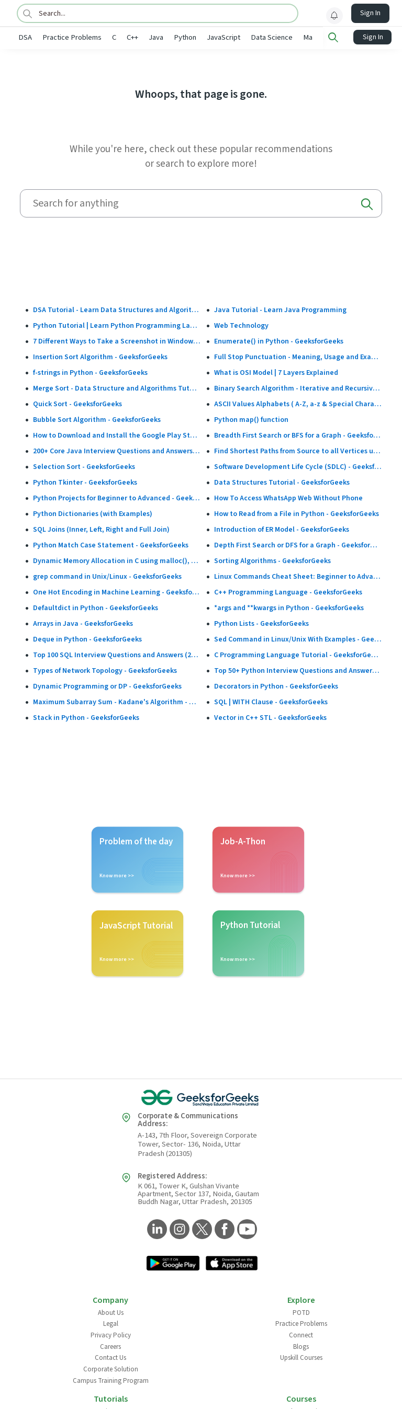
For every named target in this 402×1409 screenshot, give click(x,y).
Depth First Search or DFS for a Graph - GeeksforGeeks (298, 544)
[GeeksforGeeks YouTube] (245, 1229)
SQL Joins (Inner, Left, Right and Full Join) (101, 528)
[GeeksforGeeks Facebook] (223, 1229)
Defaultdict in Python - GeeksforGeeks (95, 607)
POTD (301, 1311)
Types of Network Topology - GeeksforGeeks (105, 670)
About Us (111, 1311)
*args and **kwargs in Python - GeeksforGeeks (289, 607)
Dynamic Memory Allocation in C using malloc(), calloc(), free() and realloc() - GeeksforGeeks (117, 560)
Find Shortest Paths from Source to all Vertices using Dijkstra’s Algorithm (298, 450)
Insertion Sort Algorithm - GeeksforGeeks (100, 356)
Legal (110, 1322)
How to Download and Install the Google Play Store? (117, 434)
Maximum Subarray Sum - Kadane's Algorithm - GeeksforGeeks (117, 701)
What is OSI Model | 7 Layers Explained (276, 371)
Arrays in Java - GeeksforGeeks (83, 622)
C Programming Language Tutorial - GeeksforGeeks (298, 654)
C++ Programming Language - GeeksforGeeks (288, 591)
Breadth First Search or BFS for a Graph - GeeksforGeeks (298, 434)
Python (185, 37)
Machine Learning (331, 37)
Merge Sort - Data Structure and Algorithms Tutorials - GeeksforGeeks (117, 387)
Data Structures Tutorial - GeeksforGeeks (282, 481)
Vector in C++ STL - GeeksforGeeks (270, 717)
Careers (110, 1345)
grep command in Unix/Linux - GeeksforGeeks (107, 575)
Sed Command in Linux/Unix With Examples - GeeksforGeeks (298, 638)
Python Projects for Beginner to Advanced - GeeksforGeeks (117, 497)
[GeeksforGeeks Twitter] (200, 1229)
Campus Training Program (111, 1379)
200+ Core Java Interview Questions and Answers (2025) (117, 450)
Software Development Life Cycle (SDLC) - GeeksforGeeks (298, 466)
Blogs (301, 1345)
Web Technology (241, 324)
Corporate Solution (110, 1368)
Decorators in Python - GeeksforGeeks (276, 685)
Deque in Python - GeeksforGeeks (87, 638)
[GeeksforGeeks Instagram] (178, 1229)
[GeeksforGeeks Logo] (201, 1097)
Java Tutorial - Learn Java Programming (280, 309)
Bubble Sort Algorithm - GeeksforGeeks (97, 419)
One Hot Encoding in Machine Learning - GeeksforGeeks (117, 591)
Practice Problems (72, 37)
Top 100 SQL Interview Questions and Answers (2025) (117, 654)
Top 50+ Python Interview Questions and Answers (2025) (298, 670)
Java (156, 37)
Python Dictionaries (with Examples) (92, 513)
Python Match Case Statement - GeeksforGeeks (110, 544)
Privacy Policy (111, 1334)
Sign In (370, 13)
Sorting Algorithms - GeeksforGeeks (272, 560)
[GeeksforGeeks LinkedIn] (155, 1229)
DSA (25, 37)
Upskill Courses (301, 1356)
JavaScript (223, 37)
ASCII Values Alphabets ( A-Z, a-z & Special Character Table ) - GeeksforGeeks (298, 403)
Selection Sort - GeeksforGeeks (84, 466)
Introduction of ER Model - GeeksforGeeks (281, 528)
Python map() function (251, 419)
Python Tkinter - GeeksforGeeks (85, 481)
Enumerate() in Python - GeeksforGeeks (278, 340)
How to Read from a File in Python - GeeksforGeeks (296, 513)
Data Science (272, 37)
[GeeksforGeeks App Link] (173, 1263)
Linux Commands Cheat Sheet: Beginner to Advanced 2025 (298, 575)
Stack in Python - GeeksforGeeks (86, 717)
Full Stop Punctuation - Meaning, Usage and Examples (298, 356)
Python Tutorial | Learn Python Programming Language (117, 324)
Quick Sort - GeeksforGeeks (77, 403)
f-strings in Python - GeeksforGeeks (90, 371)
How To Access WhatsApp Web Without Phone (288, 497)
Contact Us (110, 1356)
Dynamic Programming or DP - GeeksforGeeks (107, 685)
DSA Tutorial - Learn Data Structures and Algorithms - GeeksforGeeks (117, 309)
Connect (301, 1334)
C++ (132, 37)
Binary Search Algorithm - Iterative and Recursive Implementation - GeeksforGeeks (298, 387)
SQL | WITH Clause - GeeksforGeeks (271, 701)
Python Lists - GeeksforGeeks (261, 622)
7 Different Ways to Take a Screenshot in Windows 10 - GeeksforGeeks (117, 340)
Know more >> (116, 874)
